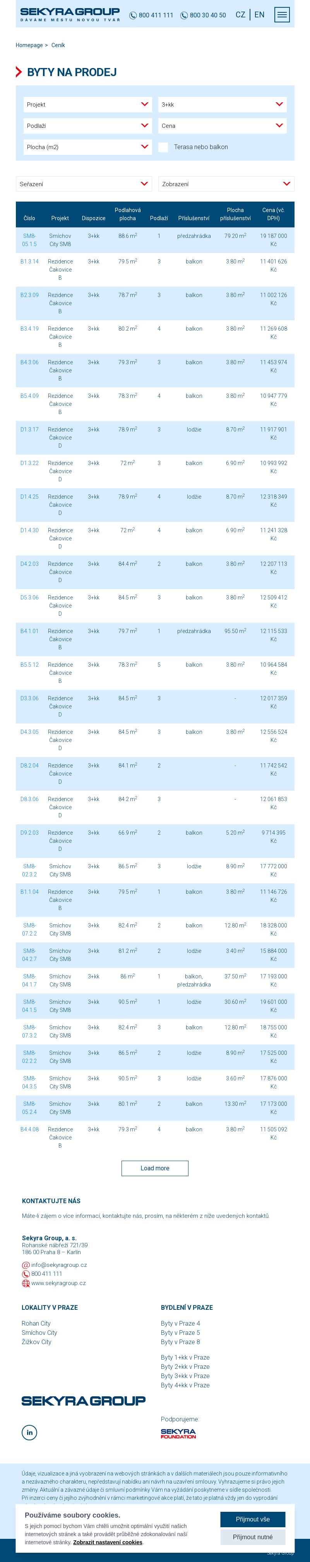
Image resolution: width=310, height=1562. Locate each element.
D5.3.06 (30, 597)
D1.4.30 (30, 530)
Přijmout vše (253, 1519)
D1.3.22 (30, 463)
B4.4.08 (30, 1129)
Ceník (58, 45)
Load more (155, 1168)
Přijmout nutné (253, 1537)
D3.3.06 (30, 698)
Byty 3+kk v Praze (185, 1376)
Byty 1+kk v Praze (185, 1357)
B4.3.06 (30, 362)
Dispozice (94, 218)
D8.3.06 (30, 799)
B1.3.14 (30, 261)
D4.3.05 (30, 732)
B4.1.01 (30, 631)
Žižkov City (36, 1342)
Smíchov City (39, 1332)
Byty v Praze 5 (180, 1332)
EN (259, 14)
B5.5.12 (30, 665)
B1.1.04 (30, 892)
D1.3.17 (30, 429)
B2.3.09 (30, 295)
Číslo (29, 218)
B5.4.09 (30, 396)
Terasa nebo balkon (193, 147)
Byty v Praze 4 (180, 1323)
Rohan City (36, 1323)
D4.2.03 (30, 564)
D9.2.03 (30, 833)
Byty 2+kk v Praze (185, 1366)
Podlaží (159, 218)
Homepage (29, 45)
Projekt (60, 218)
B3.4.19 (30, 329)
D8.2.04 (30, 765)
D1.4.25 (30, 497)
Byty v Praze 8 (180, 1342)
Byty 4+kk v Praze (185, 1385)
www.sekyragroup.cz (58, 1283)
